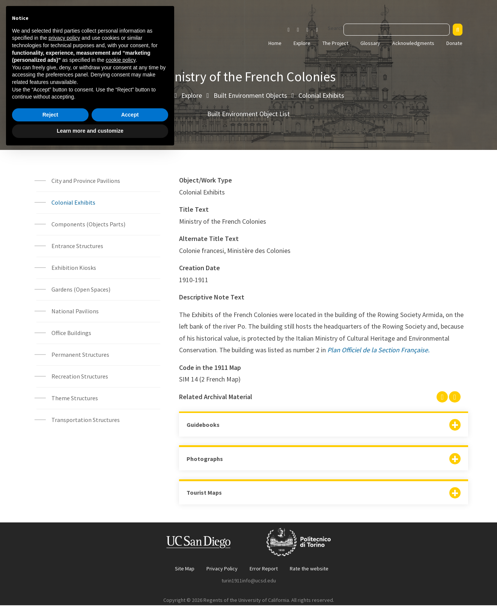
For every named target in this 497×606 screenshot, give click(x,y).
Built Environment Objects (250, 95)
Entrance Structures (77, 246)
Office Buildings (71, 333)
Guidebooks (203, 424)
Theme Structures (74, 398)
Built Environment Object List (248, 113)
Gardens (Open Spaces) (80, 289)
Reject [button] (50, 569)
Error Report (264, 569)
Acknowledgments (413, 43)
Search (335, 28)
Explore (302, 43)
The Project (335, 43)
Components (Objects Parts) (89, 224)
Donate (454, 43)
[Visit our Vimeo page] (320, 30)
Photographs (205, 459)
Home (275, 43)
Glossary (370, 43)
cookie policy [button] (121, 515)
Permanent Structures (80, 354)
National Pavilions (75, 311)
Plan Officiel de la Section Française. (378, 350)
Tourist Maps (204, 493)
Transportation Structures (85, 419)
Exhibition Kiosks (73, 267)
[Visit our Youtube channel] (307, 30)
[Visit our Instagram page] (288, 30)
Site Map (184, 569)
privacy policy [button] (64, 492)
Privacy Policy (222, 569)
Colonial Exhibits (321, 95)
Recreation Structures (79, 376)
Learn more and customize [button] (90, 585)
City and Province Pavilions (85, 180)
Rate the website (309, 569)
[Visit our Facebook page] (298, 30)
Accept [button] (130, 569)
